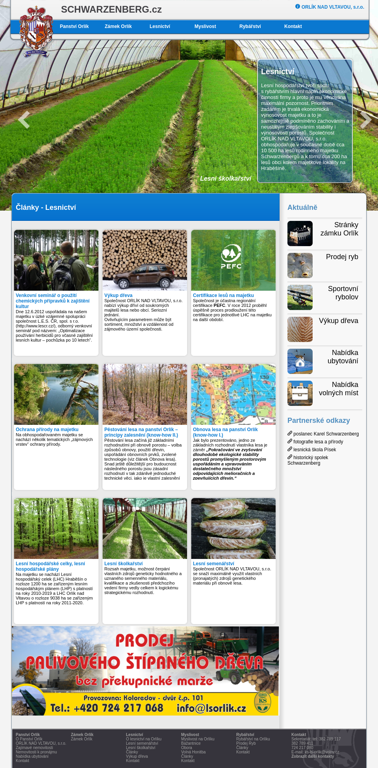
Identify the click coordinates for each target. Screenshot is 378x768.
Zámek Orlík (118, 26)
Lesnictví (160, 26)
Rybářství (250, 26)
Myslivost (205, 26)
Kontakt (293, 26)
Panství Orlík (74, 26)
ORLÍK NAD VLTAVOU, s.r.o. (329, 7)
